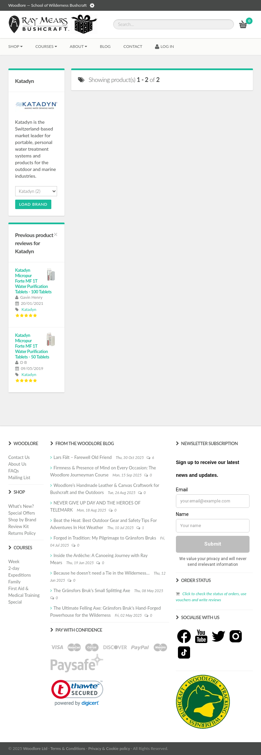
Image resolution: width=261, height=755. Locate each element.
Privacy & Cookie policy (109, 748)
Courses (46, 46)
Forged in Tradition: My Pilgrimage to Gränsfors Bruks (105, 538)
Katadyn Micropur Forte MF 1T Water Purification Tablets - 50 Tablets (32, 345)
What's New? (21, 506)
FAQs (13, 470)
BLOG (105, 46)
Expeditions (19, 575)
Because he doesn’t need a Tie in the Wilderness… (102, 573)
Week (14, 561)
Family (14, 581)
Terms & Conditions (67, 748)
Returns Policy (22, 533)
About (78, 46)
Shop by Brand (22, 519)
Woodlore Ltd (35, 748)
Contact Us (19, 457)
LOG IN (164, 46)
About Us (17, 464)
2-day (14, 568)
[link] (77, 692)
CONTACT (133, 46)
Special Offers (21, 513)
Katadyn (29, 309)
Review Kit (18, 526)
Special (15, 602)
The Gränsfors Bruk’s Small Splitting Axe (92, 590)
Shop (15, 46)
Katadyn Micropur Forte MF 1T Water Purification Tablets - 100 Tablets (33, 280)
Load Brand (33, 204)
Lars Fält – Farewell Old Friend (83, 457)
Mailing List (19, 477)
